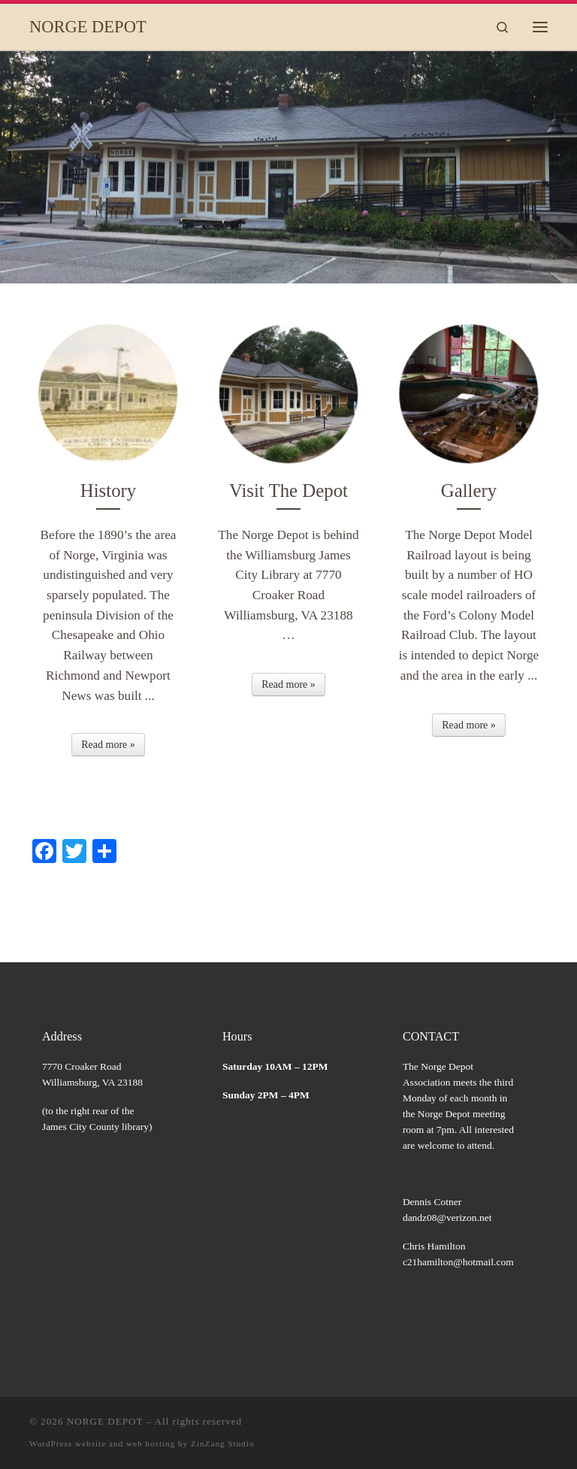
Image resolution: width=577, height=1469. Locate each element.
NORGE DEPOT (105, 1421)
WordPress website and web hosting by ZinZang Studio (142, 1443)
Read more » (108, 744)
